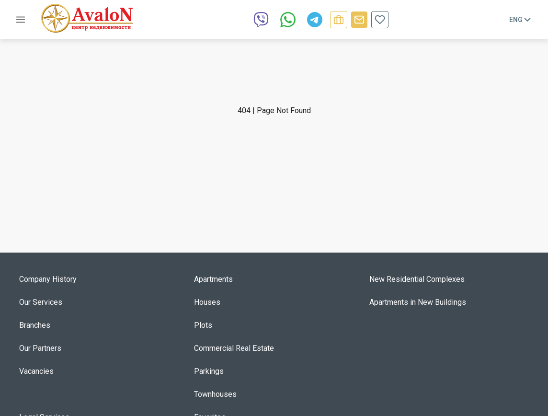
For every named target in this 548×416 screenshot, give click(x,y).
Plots (203, 325)
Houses (207, 302)
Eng (521, 19)
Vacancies (36, 371)
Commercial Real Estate (234, 348)
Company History (48, 279)
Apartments (213, 279)
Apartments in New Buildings (417, 302)
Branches (34, 325)
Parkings (209, 371)
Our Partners (40, 348)
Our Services (40, 302)
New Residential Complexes (417, 279)
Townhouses (215, 394)
